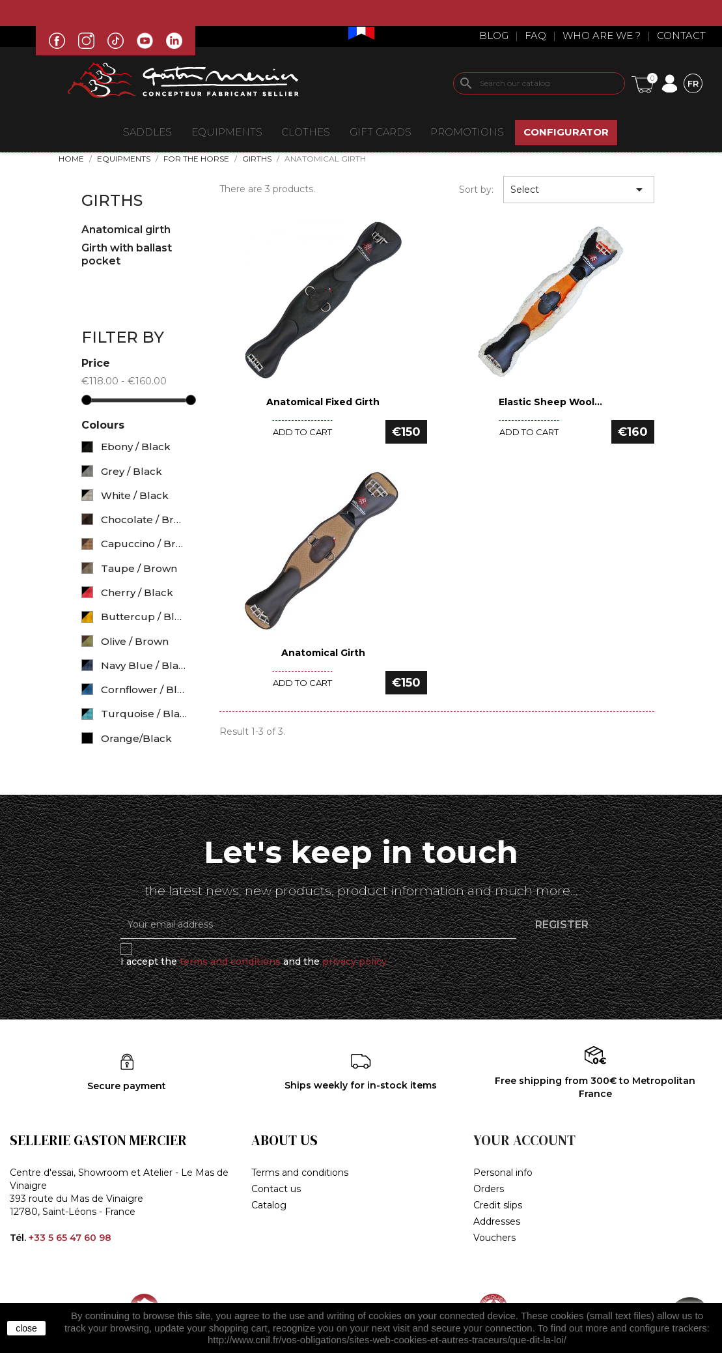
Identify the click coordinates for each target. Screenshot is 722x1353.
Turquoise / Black (144, 713)
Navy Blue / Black (144, 665)
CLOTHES (305, 132)
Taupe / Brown (139, 568)
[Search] (539, 83)
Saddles (147, 132)
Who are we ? (601, 35)
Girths (112, 200)
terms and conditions (230, 961)
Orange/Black (136, 738)
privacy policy (354, 961)
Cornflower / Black (144, 689)
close (26, 1328)
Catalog (268, 1205)
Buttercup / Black (144, 616)
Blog (493, 35)
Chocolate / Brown (144, 519)
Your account (524, 1140)
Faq (535, 35)
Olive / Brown (135, 641)
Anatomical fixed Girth (323, 402)
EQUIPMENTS (226, 132)
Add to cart (302, 432)
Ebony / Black (136, 446)
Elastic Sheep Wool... (550, 402)
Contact (681, 35)
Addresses (496, 1221)
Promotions (467, 132)
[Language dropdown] (693, 83)
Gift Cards (380, 132)
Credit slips (497, 1205)
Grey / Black (131, 471)
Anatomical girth (126, 229)
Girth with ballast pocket (126, 254)
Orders (488, 1189)
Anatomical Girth (323, 653)
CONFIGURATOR (566, 132)
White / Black (135, 495)
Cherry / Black (137, 592)
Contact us (276, 1189)
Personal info (503, 1172)
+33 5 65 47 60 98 (70, 1238)
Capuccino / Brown (144, 543)
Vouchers (494, 1238)
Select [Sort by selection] (578, 189)
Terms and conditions (299, 1172)
